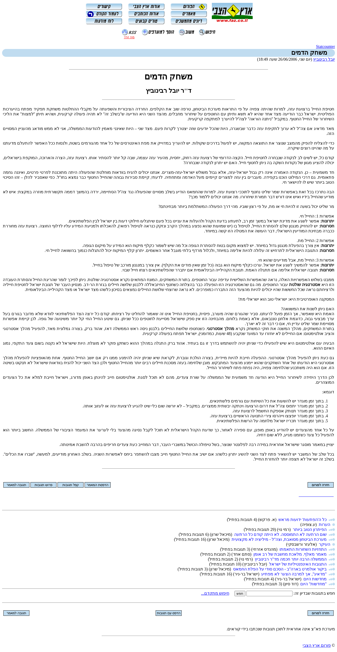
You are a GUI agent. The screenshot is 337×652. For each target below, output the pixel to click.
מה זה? (129, 37)
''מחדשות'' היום (313, 584)
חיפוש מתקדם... (215, 593)
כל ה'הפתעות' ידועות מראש (302, 519)
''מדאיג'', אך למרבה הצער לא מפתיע (294, 574)
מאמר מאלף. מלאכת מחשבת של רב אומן (290, 554)
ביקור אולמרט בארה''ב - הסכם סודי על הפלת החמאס (280, 569)
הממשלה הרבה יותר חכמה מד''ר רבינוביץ (291, 559)
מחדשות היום (315, 579)
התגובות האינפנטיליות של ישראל (298, 564)
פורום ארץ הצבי (317, 645)
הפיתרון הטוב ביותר (310, 529)
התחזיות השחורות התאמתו (303, 549)
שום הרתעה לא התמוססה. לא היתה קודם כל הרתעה (280, 534)
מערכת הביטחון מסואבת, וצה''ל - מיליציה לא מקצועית (279, 539)
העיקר (324, 544)
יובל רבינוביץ (324, 59)
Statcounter (325, 46)
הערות (324, 524)
